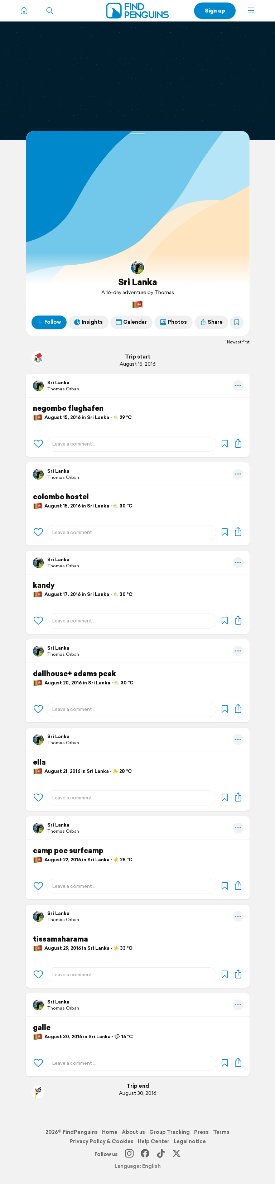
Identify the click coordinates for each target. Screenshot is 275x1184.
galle (41, 1027)
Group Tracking (169, 1132)
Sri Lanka (137, 282)
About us (133, 1132)
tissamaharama (60, 939)
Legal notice (190, 1141)
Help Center (153, 1141)
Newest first (236, 342)
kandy (44, 585)
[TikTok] (160, 1154)
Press (201, 1132)
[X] (176, 1154)
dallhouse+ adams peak (74, 674)
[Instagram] (129, 1154)
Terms (221, 1132)
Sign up (215, 10)
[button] (251, 10)
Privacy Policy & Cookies (101, 1141)
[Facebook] (145, 1154)
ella (39, 762)
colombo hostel (61, 497)
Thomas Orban (63, 389)
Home (109, 1132)
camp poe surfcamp (68, 851)
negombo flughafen (68, 408)
